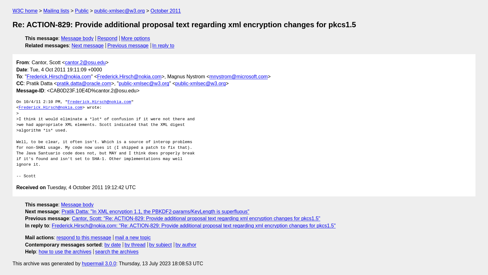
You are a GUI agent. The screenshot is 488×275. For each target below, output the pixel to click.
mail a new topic (133, 237)
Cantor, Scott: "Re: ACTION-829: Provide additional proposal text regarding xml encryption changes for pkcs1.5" (196, 218)
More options (135, 38)
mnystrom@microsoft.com (239, 76)
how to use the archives (65, 251)
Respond (107, 38)
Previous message (128, 45)
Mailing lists (56, 10)
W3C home (25, 10)
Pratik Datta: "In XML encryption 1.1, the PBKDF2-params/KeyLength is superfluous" (156, 211)
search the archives (117, 251)
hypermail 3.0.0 (99, 263)
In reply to (163, 45)
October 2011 (165, 10)
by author (185, 244)
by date (112, 244)
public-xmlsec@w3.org (119, 10)
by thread (135, 244)
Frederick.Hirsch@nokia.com (59, 76)
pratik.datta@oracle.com (84, 83)
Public (82, 10)
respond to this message (83, 237)
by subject (160, 244)
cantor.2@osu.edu (85, 62)
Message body (77, 38)
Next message (88, 45)
